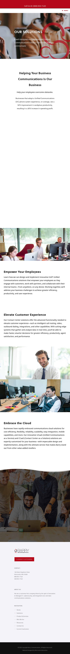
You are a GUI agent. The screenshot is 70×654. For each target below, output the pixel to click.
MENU (65, 10)
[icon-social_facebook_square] (10, 2)
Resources (20, 623)
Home (19, 610)
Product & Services (22, 616)
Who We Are (20, 619)
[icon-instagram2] (1, 2)
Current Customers (24, 559)
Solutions (20, 613)
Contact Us (20, 626)
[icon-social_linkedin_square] (6, 2)
